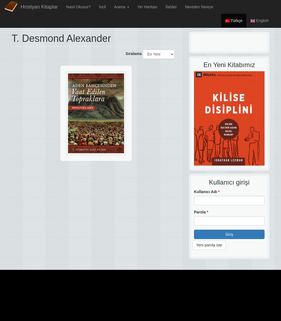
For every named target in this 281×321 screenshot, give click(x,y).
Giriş (229, 234)
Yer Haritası (147, 7)
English (260, 20)
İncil (102, 7)
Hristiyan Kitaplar (39, 7)
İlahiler (171, 7)
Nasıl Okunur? (78, 7)
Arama (121, 7)
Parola (201, 212)
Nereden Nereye (199, 7)
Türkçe (233, 20)
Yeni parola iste (209, 245)
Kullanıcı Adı (207, 192)
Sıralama (134, 53)
